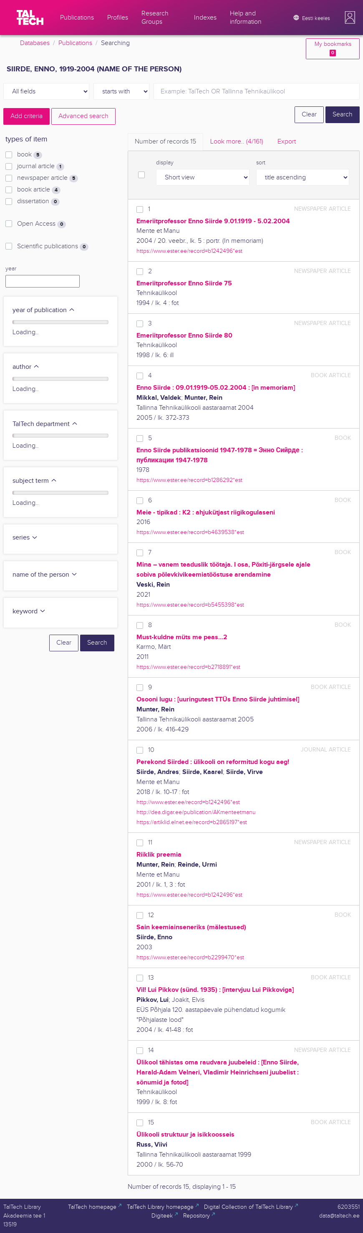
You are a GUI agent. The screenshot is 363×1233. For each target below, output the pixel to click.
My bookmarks (333, 48)
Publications (75, 43)
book (29, 155)
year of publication (44, 310)
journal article (40, 166)
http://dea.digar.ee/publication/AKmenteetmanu (196, 812)
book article (38, 190)
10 (151, 750)
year (10, 268)
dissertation (38, 201)
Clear (309, 115)
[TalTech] (30, 17)
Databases (35, 43)
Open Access (41, 224)
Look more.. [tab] (236, 142)
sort (260, 162)
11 (150, 843)
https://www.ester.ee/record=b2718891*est (188, 667)
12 (151, 915)
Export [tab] (286, 142)
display (165, 162)
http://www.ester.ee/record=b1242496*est (188, 802)
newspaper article (47, 178)
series (25, 538)
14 (151, 1050)
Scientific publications (52, 246)
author (26, 367)
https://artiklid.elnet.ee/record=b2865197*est (191, 822)
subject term (35, 481)
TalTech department (45, 424)
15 (151, 1123)
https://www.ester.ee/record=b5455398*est (190, 604)
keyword (29, 611)
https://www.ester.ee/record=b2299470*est (190, 957)
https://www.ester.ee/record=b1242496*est (189, 251)
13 (151, 978)
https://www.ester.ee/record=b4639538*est (190, 532)
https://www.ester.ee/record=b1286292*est (189, 480)
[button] (350, 17)
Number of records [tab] (165, 142)
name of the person (45, 575)
